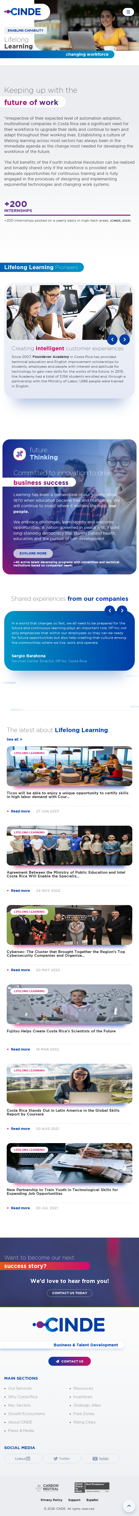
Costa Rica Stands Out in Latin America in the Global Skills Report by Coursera (63, 1112)
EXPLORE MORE (33, 553)
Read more (20, 811)
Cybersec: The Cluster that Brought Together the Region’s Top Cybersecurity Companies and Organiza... (66, 954)
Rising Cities (84, 1422)
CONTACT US (69, 1361)
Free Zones (84, 1414)
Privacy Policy (51, 1500)
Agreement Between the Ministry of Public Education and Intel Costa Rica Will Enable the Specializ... (66, 874)
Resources (83, 1388)
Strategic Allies (87, 1405)
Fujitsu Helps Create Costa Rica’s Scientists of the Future (61, 1031)
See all (12, 739)
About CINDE (20, 1422)
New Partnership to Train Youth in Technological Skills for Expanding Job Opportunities (62, 1192)
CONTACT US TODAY (69, 1293)
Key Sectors (19, 1405)
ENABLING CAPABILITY (25, 30)
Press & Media (21, 1431)
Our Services (20, 1388)
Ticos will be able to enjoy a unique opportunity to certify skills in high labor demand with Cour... (68, 795)
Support (74, 1500)
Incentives (82, 1397)
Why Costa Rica (22, 1397)
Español (92, 1500)
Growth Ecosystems (26, 1414)
